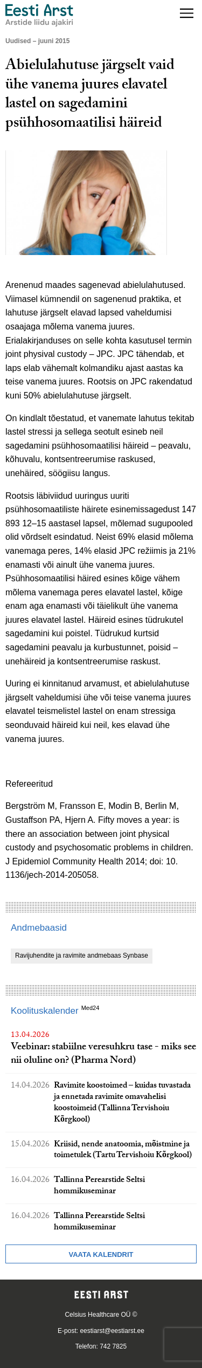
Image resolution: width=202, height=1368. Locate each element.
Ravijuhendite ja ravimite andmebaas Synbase (81, 955)
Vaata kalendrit (100, 1254)
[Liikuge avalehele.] (39, 15)
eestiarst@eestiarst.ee (112, 1331)
